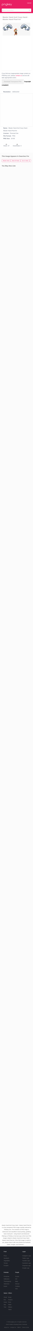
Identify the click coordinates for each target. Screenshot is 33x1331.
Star (5, 1304)
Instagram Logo (26, 1255)
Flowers (10, 1299)
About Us (6, 1327)
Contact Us (13, 1327)
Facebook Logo (26, 1263)
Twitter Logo (25, 1258)
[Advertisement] (16, 52)
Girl (16, 1279)
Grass (5, 1302)
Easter (5, 1286)
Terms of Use (25, 1327)
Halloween (6, 1279)
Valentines (6, 1284)
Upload (29, 3)
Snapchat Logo (26, 1265)
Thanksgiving (7, 1281)
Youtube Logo (26, 1260)
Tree (5, 1307)
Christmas (6, 1276)
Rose (9, 1302)
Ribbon (10, 1307)
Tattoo (10, 1309)
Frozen (17, 1276)
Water (9, 1304)
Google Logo (25, 1268)
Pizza (5, 1255)
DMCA (19, 1327)
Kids (16, 1288)
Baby (16, 1281)
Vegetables (7, 1260)
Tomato (6, 1263)
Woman (17, 1284)
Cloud (5, 1297)
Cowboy (17, 1286)
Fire (5, 1299)
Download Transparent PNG (13, 81)
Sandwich (6, 1258)
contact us (18, 75)
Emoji (9, 1297)
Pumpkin (6, 1265)
